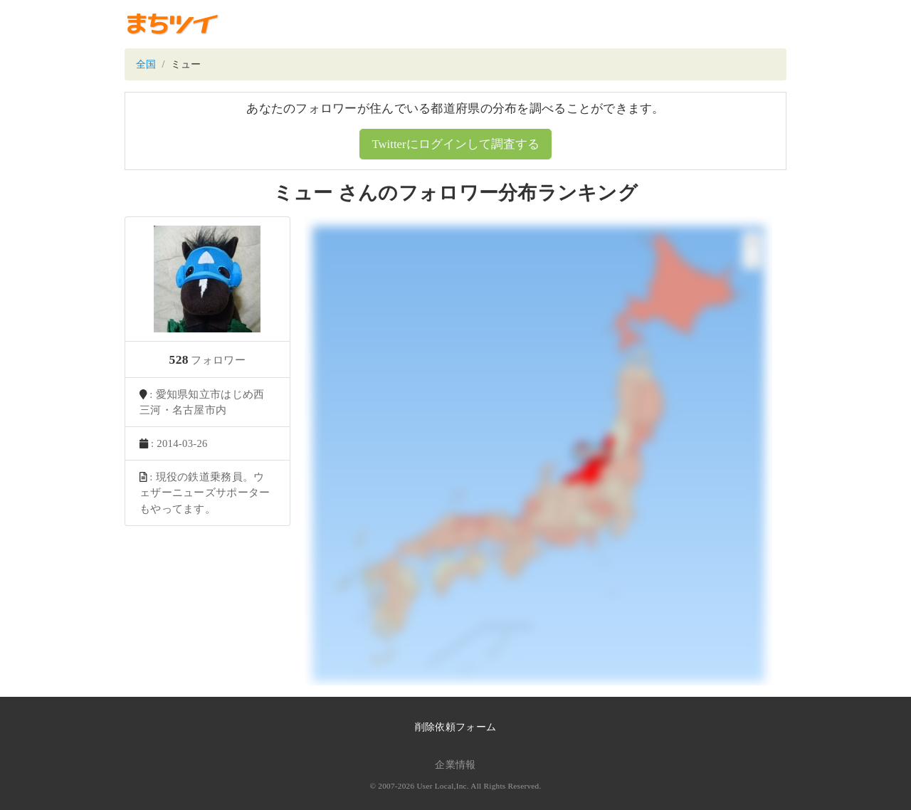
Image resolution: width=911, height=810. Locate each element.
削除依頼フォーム (455, 727)
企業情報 (455, 764)
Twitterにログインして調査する (455, 144)
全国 (146, 64)
